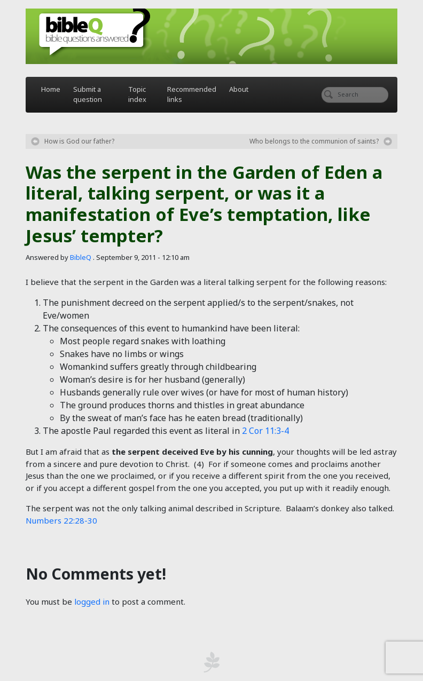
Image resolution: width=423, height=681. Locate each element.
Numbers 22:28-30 (61, 520)
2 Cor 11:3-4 (265, 431)
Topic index (137, 94)
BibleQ (80, 257)
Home (50, 89)
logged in (91, 601)
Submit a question (87, 94)
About (238, 89)
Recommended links (191, 94)
